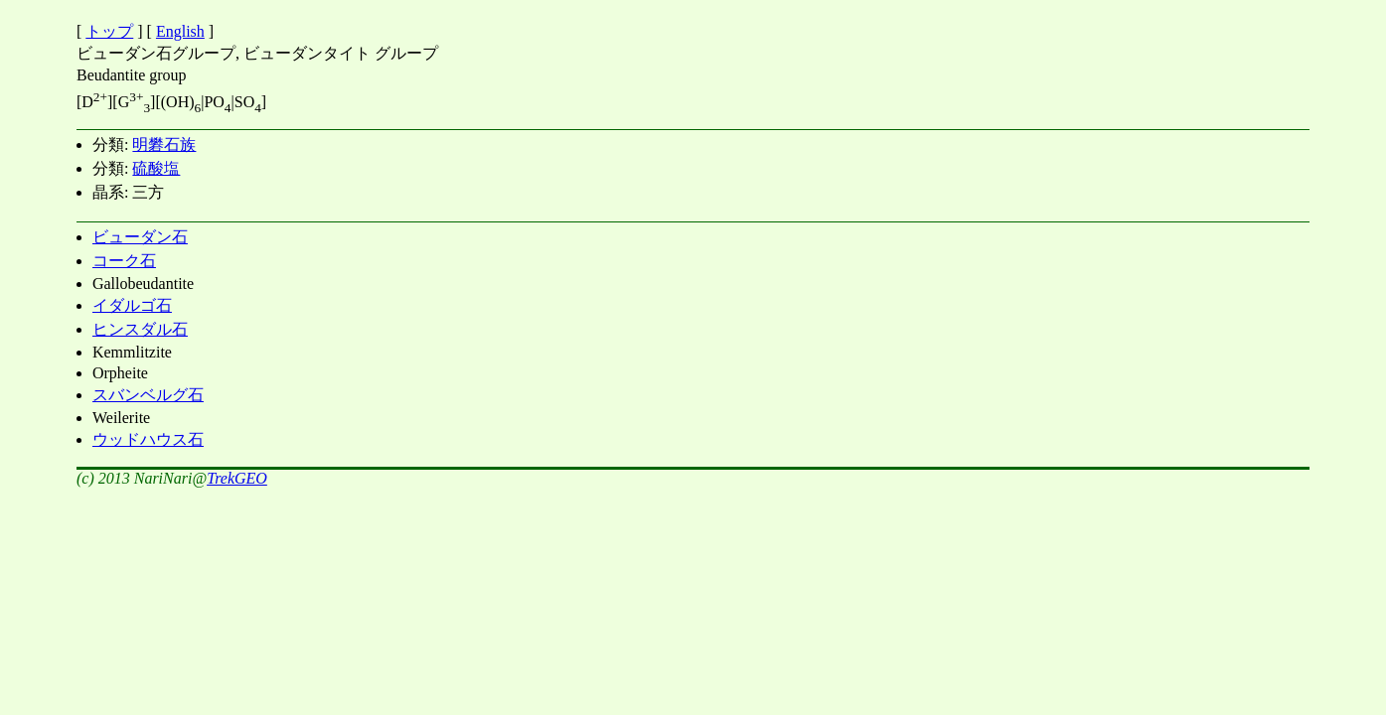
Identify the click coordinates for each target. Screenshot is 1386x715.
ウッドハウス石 (148, 439)
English (180, 31)
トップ (109, 31)
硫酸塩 (156, 168)
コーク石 (124, 260)
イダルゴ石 (132, 305)
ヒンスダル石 (140, 329)
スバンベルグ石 (148, 394)
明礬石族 (164, 144)
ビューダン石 (140, 236)
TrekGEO (237, 478)
